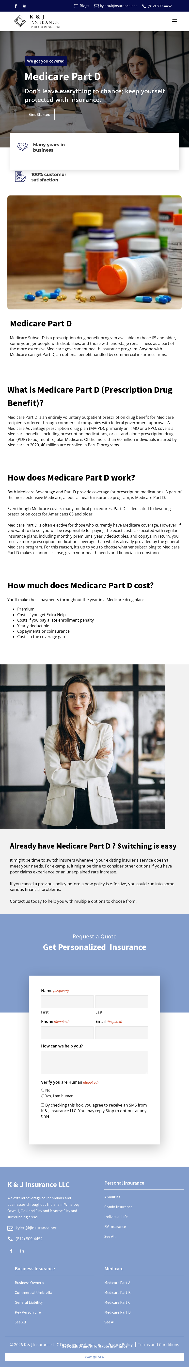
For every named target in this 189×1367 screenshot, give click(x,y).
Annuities (112, 1196)
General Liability (29, 1302)
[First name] (67, 1001)
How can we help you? (62, 1046)
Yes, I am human (59, 1095)
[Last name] (121, 1001)
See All (110, 1236)
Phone (55, 1021)
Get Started (39, 114)
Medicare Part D (117, 1312)
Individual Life (116, 1216)
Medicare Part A (117, 1282)
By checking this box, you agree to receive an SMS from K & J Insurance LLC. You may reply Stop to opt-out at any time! (94, 1110)
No (47, 1090)
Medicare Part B (117, 1292)
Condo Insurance (118, 1206)
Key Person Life (28, 1312)
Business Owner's (29, 1282)
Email (108, 1021)
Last (98, 1012)
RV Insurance (115, 1226)
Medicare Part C (117, 1302)
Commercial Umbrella (33, 1292)
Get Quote (94, 1356)
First (44, 1012)
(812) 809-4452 (160, 5)
